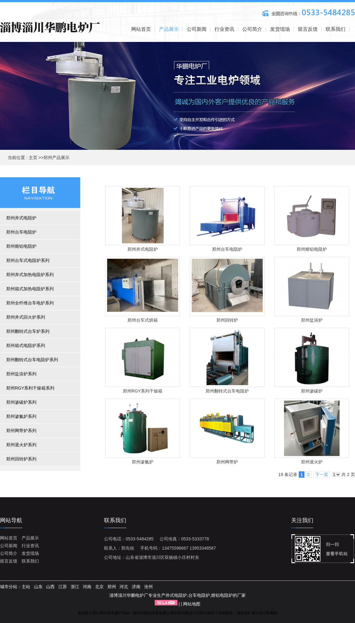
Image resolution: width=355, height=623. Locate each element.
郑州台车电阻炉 (227, 250)
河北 (123, 586)
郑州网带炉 (227, 463)
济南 (136, 586)
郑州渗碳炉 (312, 392)
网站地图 (191, 603)
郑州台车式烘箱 (142, 321)
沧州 (148, 586)
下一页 (321, 475)
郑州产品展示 (56, 157)
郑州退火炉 (312, 463)
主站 (26, 586)
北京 (99, 586)
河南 (87, 586)
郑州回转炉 (227, 321)
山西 (50, 586)
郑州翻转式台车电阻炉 (227, 392)
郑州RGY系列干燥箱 (142, 392)
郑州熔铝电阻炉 (312, 250)
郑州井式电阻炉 (142, 250)
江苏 (62, 586)
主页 (33, 157)
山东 (38, 586)
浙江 (75, 586)
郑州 (111, 586)
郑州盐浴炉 (312, 321)
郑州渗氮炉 (142, 463)
